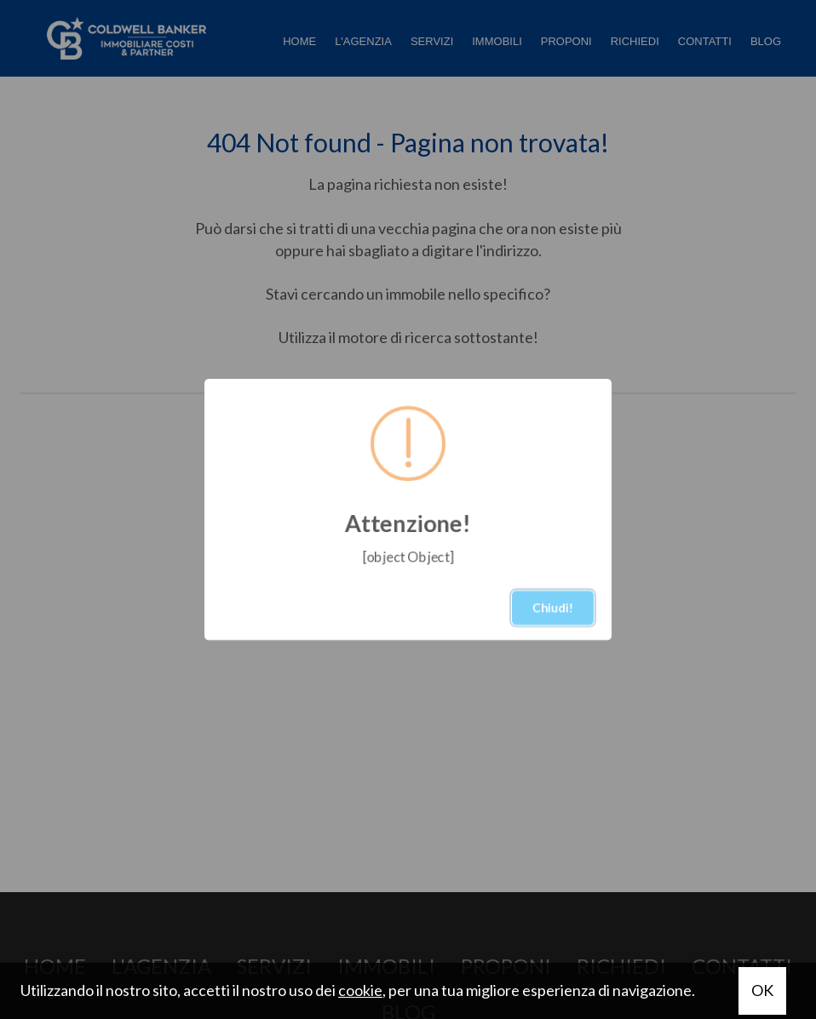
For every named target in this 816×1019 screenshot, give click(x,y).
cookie (360, 990)
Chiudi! (552, 607)
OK (762, 990)
